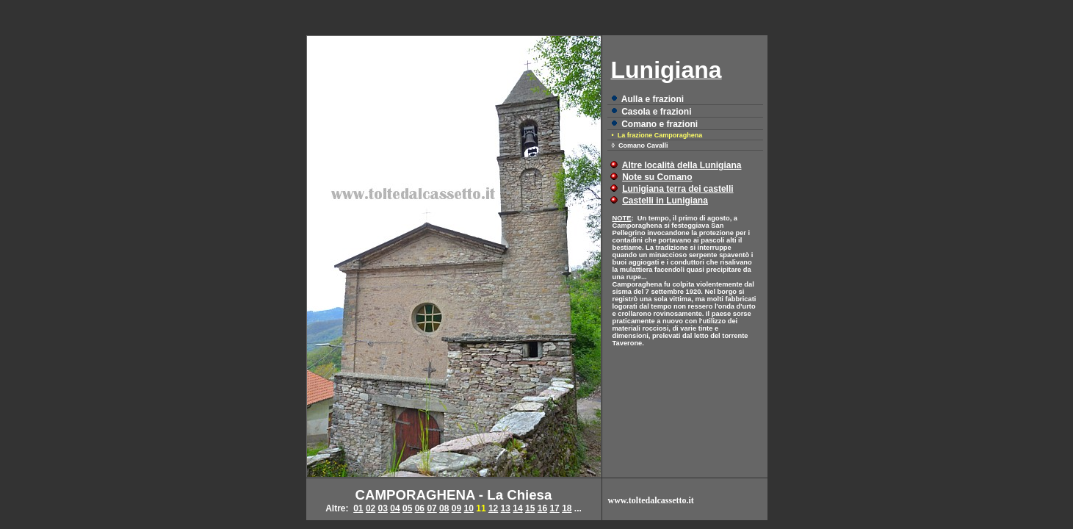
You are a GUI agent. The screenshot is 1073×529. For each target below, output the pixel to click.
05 (407, 508)
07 (431, 508)
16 (542, 508)
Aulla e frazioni (652, 99)
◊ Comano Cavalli (640, 145)
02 (370, 508)
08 (444, 508)
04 (395, 508)
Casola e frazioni (656, 112)
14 (517, 508)
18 (566, 508)
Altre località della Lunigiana (682, 165)
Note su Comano (657, 177)
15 (530, 508)
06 (419, 508)
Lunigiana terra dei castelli (677, 189)
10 (469, 508)
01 (358, 508)
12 (493, 508)
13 (505, 508)
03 (383, 508)
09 (456, 508)
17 (554, 508)
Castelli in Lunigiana (665, 200)
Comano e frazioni (659, 124)
